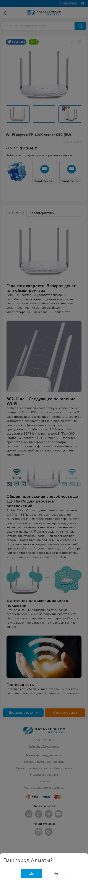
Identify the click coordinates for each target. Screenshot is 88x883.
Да (31, 873)
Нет (57, 873)
